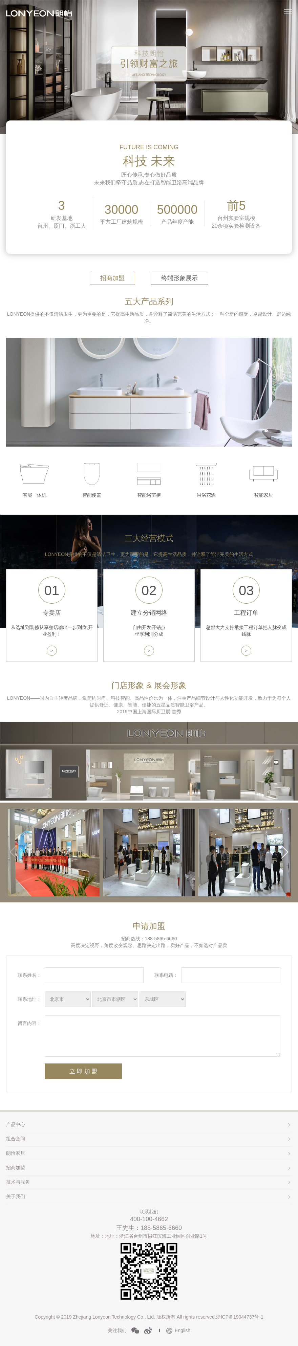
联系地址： (29, 999)
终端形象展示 (179, 278)
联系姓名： (29, 975)
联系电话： (166, 975)
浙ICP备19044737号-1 (239, 1317)
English (182, 1330)
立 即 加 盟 (83, 1071)
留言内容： (29, 1023)
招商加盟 (112, 278)
